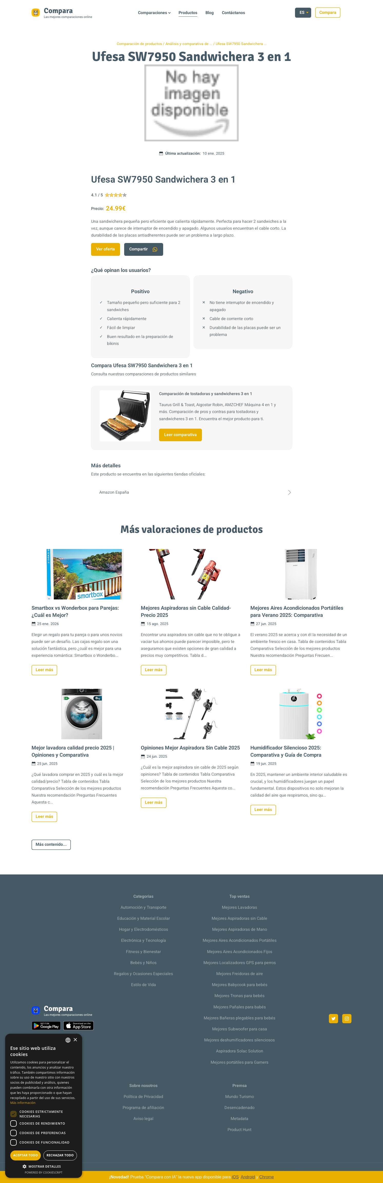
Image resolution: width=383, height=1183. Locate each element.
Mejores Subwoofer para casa (239, 1029)
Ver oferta (105, 249)
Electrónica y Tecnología (143, 940)
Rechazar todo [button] (60, 1155)
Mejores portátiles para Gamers (239, 1062)
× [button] (75, 1040)
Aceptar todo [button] (25, 1155)
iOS (235, 1177)
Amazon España (191, 492)
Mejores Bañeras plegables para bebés (239, 1018)
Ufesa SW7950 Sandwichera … (241, 44)
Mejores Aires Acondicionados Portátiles (240, 940)
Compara (338, 12)
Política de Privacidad (143, 1097)
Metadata (239, 1119)
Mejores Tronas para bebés (239, 996)
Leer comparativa (180, 435)
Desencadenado (239, 1108)
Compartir (143, 249)
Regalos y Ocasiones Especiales (143, 974)
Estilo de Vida (143, 985)
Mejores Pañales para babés (239, 1007)
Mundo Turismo (239, 1097)
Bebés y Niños (143, 963)
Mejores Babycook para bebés (239, 985)
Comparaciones (152, 13)
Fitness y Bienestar (143, 952)
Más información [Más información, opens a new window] (22, 1103)
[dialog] (43, 1106)
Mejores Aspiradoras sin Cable (239, 918)
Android (248, 1177)
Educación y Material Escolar (143, 918)
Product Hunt (239, 1130)
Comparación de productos (139, 44)
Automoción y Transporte (143, 907)
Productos (188, 13)
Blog (209, 13)
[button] (43, 1166)
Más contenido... (51, 844)
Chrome (266, 1177)
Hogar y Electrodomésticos (143, 929)
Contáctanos (233, 13)
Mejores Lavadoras (239, 907)
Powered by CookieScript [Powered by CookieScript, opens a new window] (44, 1172)
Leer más (44, 670)
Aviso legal (143, 1119)
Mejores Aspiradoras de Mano (239, 929)
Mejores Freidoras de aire (239, 974)
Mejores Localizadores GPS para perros (239, 963)
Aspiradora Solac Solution (239, 1051)
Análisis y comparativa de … (188, 44)
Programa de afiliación (143, 1108)
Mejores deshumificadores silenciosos (239, 1040)
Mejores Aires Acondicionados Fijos (239, 952)
